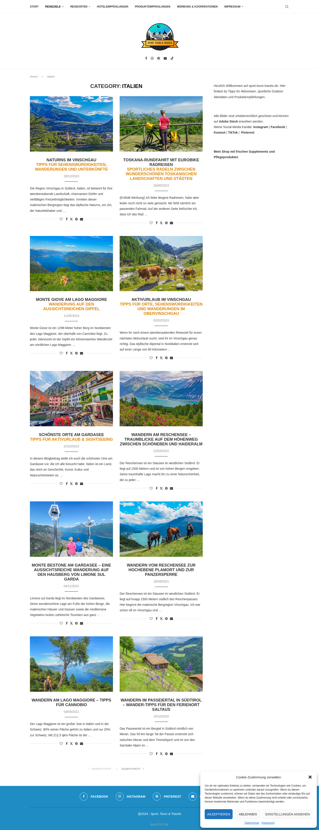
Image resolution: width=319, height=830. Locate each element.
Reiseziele (53, 6)
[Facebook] (146, 58)
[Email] (165, 58)
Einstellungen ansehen (287, 814)
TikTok (233, 132)
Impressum (268, 822)
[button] (310, 777)
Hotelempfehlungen (112, 6)
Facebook (278, 127)
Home (34, 76)
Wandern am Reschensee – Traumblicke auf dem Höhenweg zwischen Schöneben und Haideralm (161, 439)
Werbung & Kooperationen (197, 6)
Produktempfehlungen (152, 6)
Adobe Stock (228, 121)
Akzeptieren (218, 814)
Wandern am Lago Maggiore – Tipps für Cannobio (71, 702)
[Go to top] (159, 824)
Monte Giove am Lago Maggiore (71, 304)
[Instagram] (152, 58)
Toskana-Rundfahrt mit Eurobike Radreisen (161, 169)
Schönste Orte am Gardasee (71, 437)
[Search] (287, 6)
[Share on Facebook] (67, 219)
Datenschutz (252, 822)
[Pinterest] (158, 58)
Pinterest (247, 132)
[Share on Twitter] (71, 219)
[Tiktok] (172, 58)
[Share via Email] (81, 219)
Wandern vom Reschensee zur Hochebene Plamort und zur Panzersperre (161, 570)
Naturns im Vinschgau (71, 164)
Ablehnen (248, 814)
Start (34, 6)
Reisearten (78, 6)
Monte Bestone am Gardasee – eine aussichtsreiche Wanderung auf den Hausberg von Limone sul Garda (71, 572)
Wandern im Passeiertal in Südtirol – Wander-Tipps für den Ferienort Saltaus (161, 705)
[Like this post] (61, 219)
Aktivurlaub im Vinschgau (161, 306)
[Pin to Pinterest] (76, 219)
